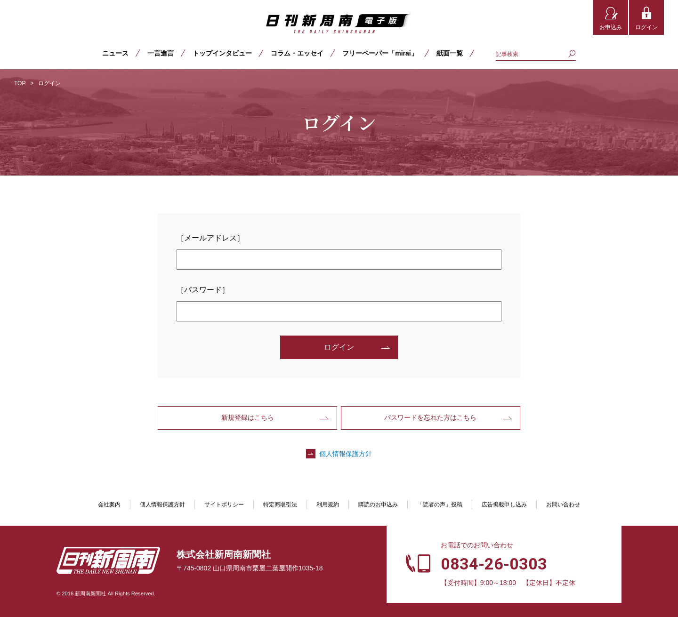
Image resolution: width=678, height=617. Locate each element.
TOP (19, 83)
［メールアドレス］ (210, 238)
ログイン (646, 27)
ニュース (115, 53)
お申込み (610, 27)
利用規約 (327, 504)
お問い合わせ (563, 504)
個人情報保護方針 (345, 453)
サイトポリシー (224, 504)
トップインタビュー (222, 53)
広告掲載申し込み (504, 504)
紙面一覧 (449, 53)
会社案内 (109, 504)
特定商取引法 (280, 504)
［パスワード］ (203, 290)
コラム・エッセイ (297, 53)
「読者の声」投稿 (439, 504)
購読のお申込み (378, 504)
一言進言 (160, 53)
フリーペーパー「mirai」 (379, 53)
